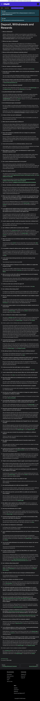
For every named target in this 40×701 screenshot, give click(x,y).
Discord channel (23, 13)
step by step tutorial (17, 607)
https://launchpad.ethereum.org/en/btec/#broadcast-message (16, 598)
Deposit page (33, 88)
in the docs (19, 270)
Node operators (10, 676)
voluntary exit (15, 230)
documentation (9, 583)
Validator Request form (7, 14)
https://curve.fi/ (18, 623)
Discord (23, 676)
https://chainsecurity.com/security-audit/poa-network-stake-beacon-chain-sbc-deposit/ (19, 179)
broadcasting (11, 568)
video (37, 243)
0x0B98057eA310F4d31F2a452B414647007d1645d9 (24, 182)
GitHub (16, 691)
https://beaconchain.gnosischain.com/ (19, 560)
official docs (22, 89)
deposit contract (20, 450)
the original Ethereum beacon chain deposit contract (22, 175)
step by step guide (11, 398)
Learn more (29, 1)
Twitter (23, 678)
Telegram (23, 674)
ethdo (4, 568)
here (33, 69)
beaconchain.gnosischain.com (10, 82)
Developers (9, 674)
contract (19, 99)
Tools (8, 679)
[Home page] (2, 8)
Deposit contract (8, 89)
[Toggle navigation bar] (2, 4)
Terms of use (9, 681)
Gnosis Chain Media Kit (19, 693)
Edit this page (4, 659)
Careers (16, 690)
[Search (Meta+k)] (38, 4)
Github (4, 271)
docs (5, 255)
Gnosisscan (5, 302)
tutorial (14, 243)
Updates (16, 688)
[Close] (39, 1)
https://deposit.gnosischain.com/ (20, 559)
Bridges (8, 678)
